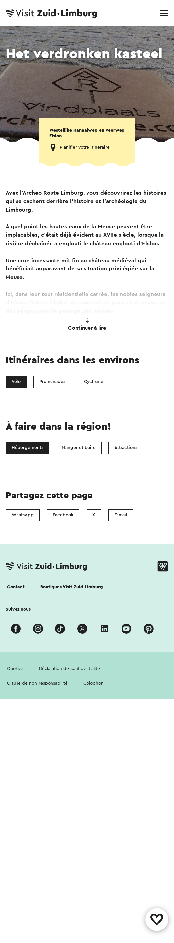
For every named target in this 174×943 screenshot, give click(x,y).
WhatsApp (23, 515)
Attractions (125, 447)
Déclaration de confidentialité (69, 668)
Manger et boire (79, 447)
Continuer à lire (87, 324)
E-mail (120, 515)
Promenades (52, 381)
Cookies (15, 668)
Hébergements (27, 447)
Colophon (93, 683)
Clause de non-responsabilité (37, 683)
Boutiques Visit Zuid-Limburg (71, 587)
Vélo (16, 381)
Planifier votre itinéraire (85, 147)
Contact (16, 587)
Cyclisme (93, 381)
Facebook (63, 515)
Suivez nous (18, 609)
